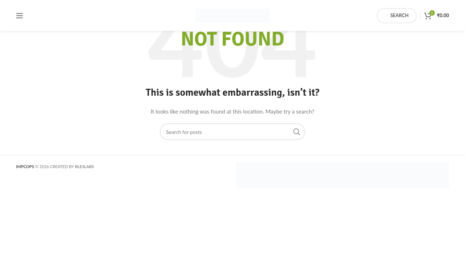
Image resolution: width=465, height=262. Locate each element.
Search (396, 15)
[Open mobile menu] (19, 15)
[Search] (232, 131)
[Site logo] (232, 15)
